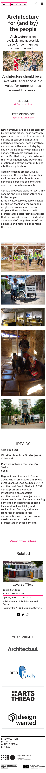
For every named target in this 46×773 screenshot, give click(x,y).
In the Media (11, 744)
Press (7, 747)
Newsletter (11, 739)
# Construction (23, 104)
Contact (9, 741)
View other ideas (23, 541)
